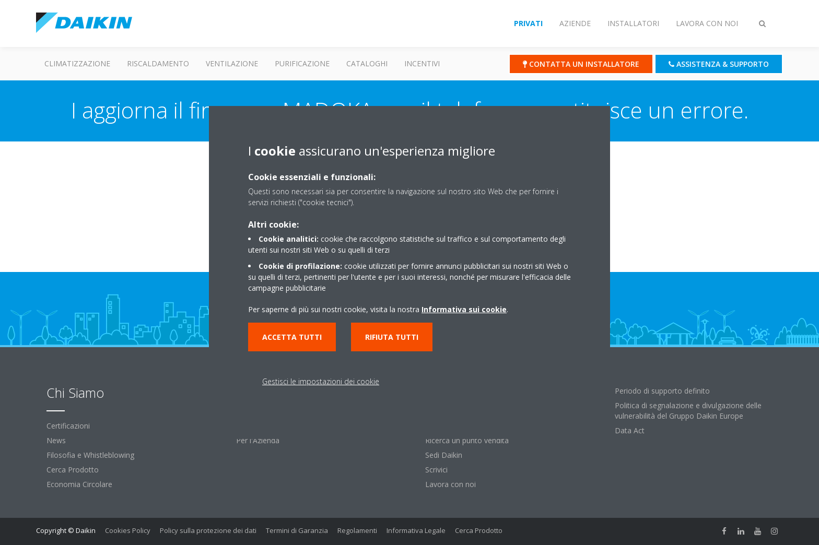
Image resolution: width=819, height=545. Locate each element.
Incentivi (422, 63)
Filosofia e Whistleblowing (90, 455)
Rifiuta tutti (391, 337)
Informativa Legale (416, 530)
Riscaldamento (158, 63)
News (56, 440)
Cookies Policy (127, 530)
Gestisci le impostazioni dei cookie (320, 381)
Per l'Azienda (257, 440)
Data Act (630, 430)
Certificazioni (68, 426)
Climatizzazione (77, 63)
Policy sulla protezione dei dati (208, 530)
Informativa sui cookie (464, 309)
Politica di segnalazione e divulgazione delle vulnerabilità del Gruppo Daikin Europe (688, 410)
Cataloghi (367, 63)
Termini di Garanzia (297, 530)
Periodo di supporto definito (662, 391)
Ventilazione (232, 63)
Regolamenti (357, 530)
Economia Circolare (79, 484)
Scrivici (436, 470)
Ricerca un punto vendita (467, 440)
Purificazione (302, 63)
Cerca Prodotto (72, 470)
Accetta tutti (292, 337)
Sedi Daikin (443, 455)
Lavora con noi (450, 484)
